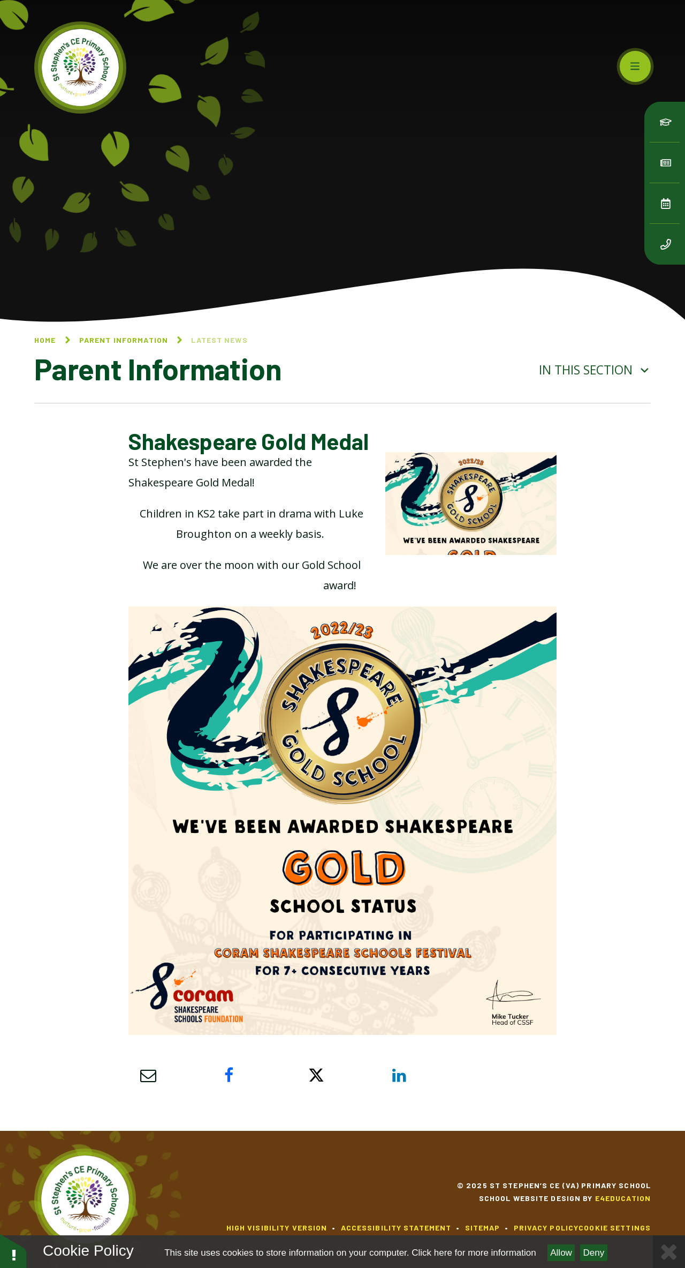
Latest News (219, 339)
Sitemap (482, 1227)
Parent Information (123, 339)
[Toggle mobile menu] (635, 66)
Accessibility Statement (396, 1227)
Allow (561, 1253)
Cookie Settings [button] (615, 1227)
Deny (594, 1253)
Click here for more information (474, 1253)
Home (45, 339)
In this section (595, 370)
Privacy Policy (546, 1227)
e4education (623, 1198)
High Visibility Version (277, 1227)
